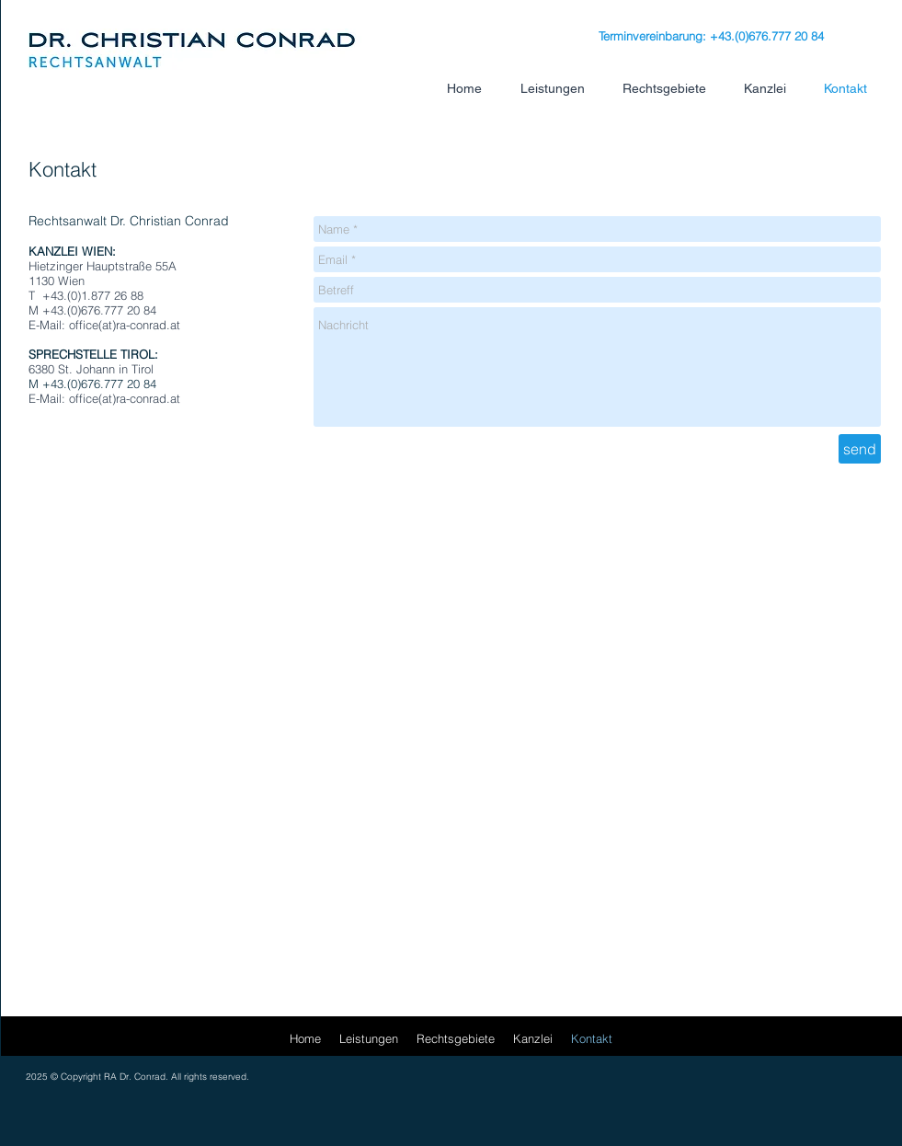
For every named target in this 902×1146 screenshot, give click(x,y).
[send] (860, 449)
